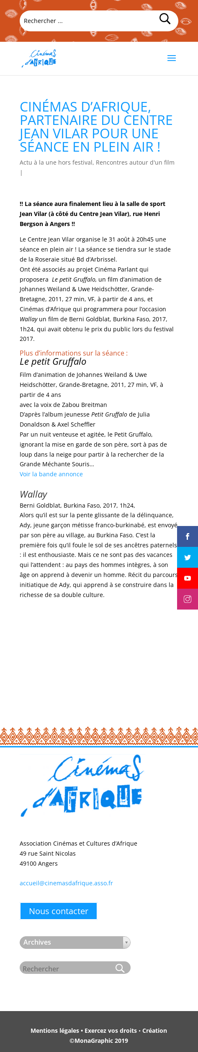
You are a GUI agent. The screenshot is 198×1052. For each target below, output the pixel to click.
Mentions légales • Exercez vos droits (84, 1030)
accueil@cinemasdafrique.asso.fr (66, 883)
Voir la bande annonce (51, 474)
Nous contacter (58, 911)
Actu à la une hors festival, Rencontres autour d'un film (97, 162)
